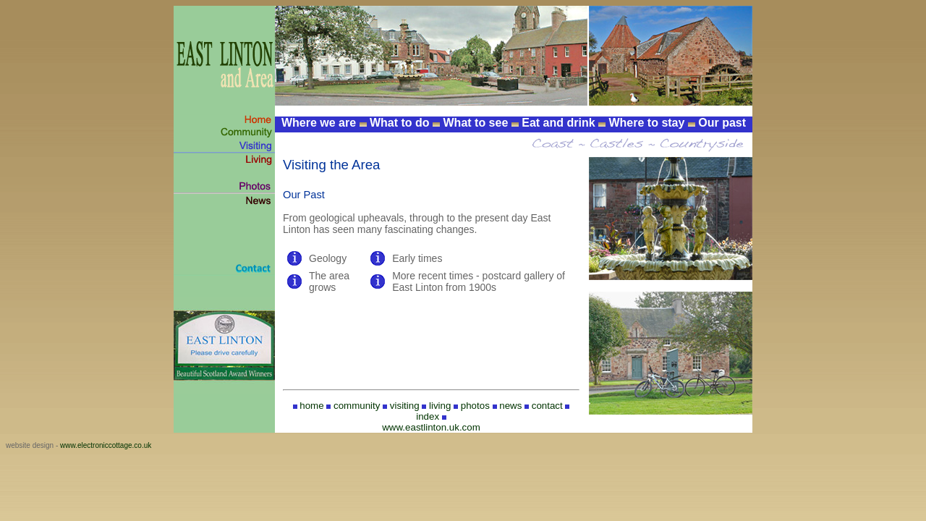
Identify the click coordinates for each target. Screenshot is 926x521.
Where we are (318, 123)
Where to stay (646, 123)
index (427, 416)
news (510, 405)
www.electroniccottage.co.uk (105, 445)
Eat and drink (558, 123)
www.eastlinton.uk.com (431, 427)
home (311, 405)
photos (475, 405)
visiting (405, 405)
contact (547, 405)
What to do (400, 123)
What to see (476, 123)
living (440, 405)
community (357, 405)
